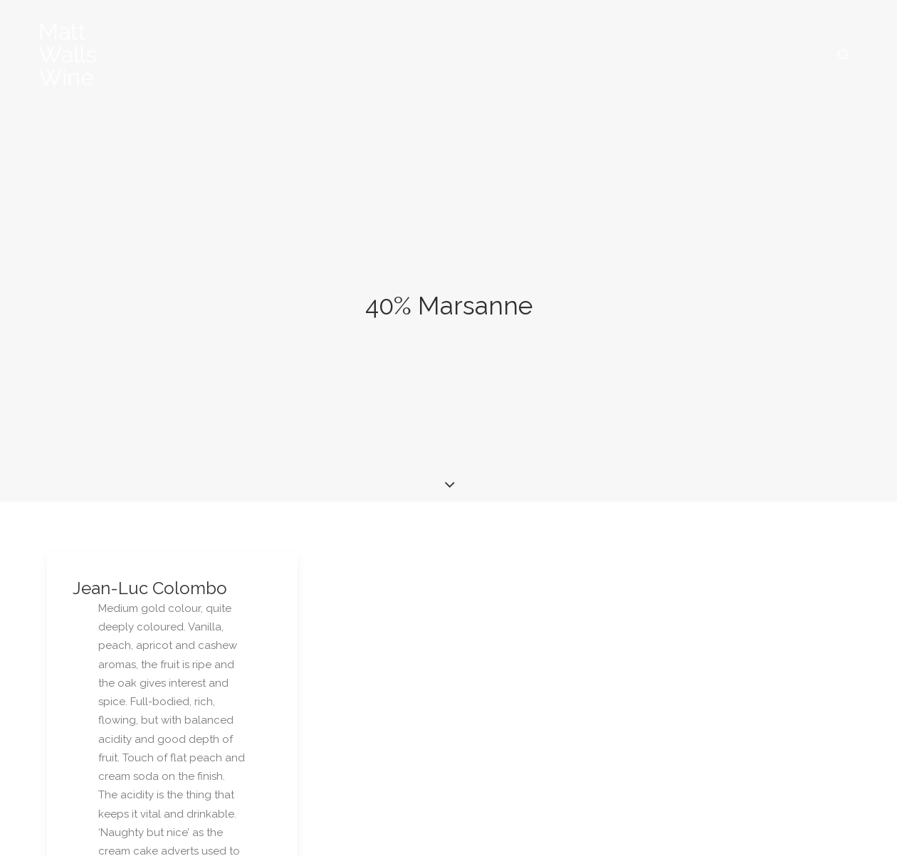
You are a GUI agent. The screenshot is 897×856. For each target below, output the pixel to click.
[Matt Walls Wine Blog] (68, 54)
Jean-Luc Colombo (150, 542)
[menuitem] (843, 55)
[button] (843, 55)
